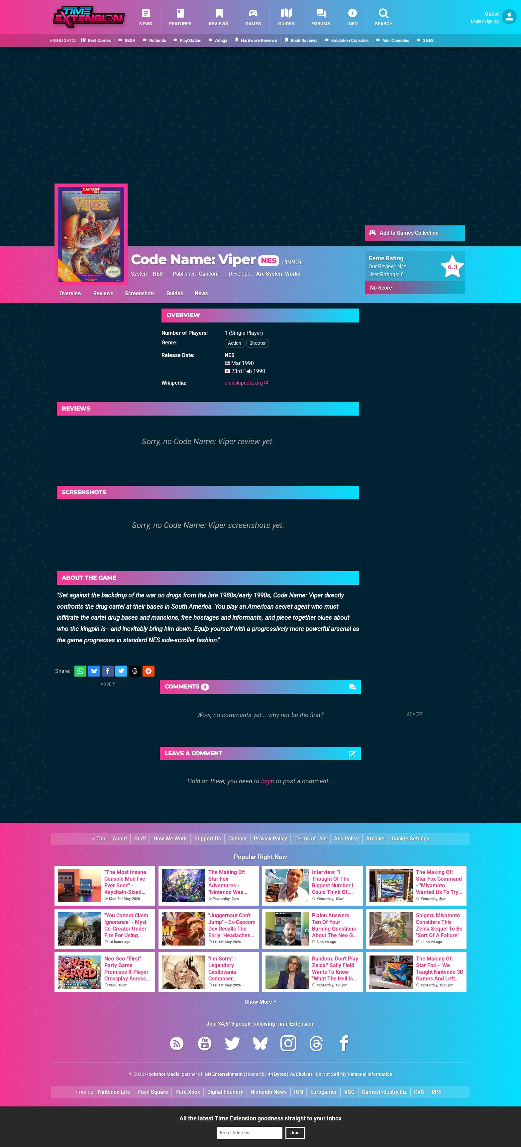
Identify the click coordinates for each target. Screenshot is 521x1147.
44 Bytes (277, 1074)
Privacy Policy (270, 838)
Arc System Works (278, 274)
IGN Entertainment (223, 1074)
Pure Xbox (187, 1092)
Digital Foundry (225, 1092)
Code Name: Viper (205, 259)
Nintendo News (269, 1092)
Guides (174, 293)
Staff (140, 838)
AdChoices (301, 1074)
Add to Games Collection (403, 233)
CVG (419, 1092)
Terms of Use (310, 838)
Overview (70, 293)
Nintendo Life (114, 1092)
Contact (237, 838)
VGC (349, 1092)
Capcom (209, 274)
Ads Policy (346, 838)
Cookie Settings (410, 838)
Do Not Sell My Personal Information (354, 1074)
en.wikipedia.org (246, 383)
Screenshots (140, 293)
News (201, 293)
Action (234, 343)
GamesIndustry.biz (384, 1092)
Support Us (207, 838)
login (267, 781)
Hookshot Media (162, 1074)
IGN (298, 1092)
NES (158, 274)
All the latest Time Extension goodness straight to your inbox (260, 1118)
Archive (375, 838)
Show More (260, 1002)
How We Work (170, 838)
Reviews (103, 293)
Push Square (153, 1092)
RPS (437, 1092)
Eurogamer (323, 1092)
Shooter (258, 343)
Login (476, 21)
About (120, 838)
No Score (381, 288)
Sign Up (491, 21)
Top (98, 838)
